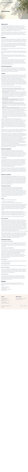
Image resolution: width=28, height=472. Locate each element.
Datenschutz (25, 305)
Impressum (21, 305)
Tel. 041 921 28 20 (4, 290)
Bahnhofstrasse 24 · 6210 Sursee (6, 289)
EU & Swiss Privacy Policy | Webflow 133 (20, 56)
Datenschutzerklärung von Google (18, 216)
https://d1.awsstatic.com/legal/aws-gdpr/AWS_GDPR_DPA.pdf (10, 237)
